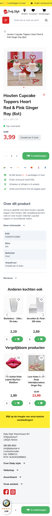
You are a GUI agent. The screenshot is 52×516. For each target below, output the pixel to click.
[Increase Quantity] (17, 156)
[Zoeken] (46, 20)
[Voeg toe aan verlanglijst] (44, 95)
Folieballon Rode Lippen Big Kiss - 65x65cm (13, 379)
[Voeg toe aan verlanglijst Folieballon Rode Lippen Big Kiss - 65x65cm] (18, 358)
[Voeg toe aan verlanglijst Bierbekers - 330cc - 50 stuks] (18, 299)
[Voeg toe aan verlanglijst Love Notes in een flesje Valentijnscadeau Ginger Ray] (41, 358)
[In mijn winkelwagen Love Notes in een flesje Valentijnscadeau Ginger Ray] (40, 403)
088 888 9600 (9, 445)
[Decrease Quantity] (6, 156)
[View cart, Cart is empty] (44, 11)
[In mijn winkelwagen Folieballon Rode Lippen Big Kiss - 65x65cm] (17, 403)
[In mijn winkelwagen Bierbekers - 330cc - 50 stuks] (17, 339)
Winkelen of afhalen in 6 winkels (24, 184)
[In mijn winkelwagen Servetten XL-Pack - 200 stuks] (40, 339)
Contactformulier (11, 451)
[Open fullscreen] (24, 68)
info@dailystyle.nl (11, 448)
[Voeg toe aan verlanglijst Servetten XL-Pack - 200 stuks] (41, 299)
